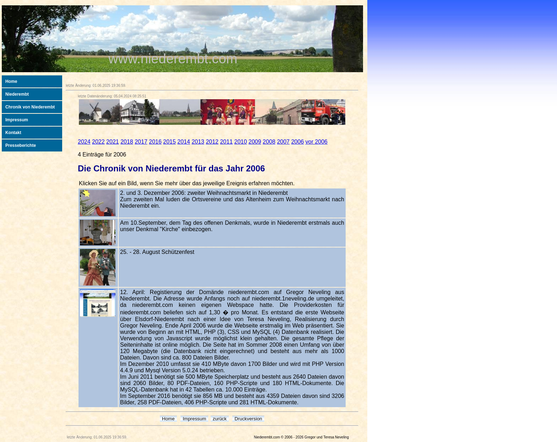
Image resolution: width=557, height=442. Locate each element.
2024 (84, 142)
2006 (297, 142)
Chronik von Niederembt (30, 107)
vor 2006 (316, 142)
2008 (269, 142)
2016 (155, 142)
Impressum (16, 119)
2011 (226, 142)
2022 (98, 142)
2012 (212, 142)
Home (11, 81)
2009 (255, 142)
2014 (183, 142)
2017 (141, 142)
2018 (126, 142)
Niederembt (17, 94)
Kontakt (13, 132)
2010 (240, 142)
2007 (283, 142)
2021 (112, 142)
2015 (169, 142)
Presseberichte (20, 145)
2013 (197, 142)
